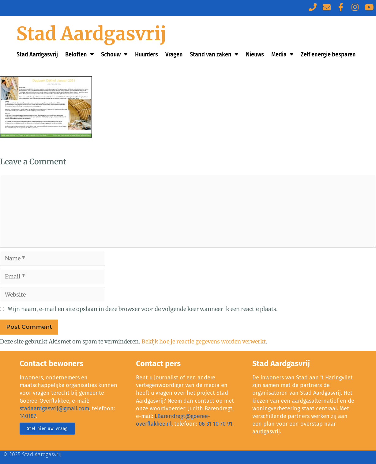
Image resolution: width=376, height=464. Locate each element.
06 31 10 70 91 (215, 423)
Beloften (79, 54)
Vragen (174, 54)
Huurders (146, 54)
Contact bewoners (51, 363)
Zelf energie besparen (328, 54)
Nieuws (255, 54)
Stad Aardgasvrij (91, 33)
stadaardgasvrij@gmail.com (54, 408)
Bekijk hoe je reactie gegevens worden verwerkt (203, 341)
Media (282, 54)
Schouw (114, 54)
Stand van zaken (214, 54)
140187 (28, 416)
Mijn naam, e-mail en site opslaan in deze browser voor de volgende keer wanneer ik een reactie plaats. (142, 309)
